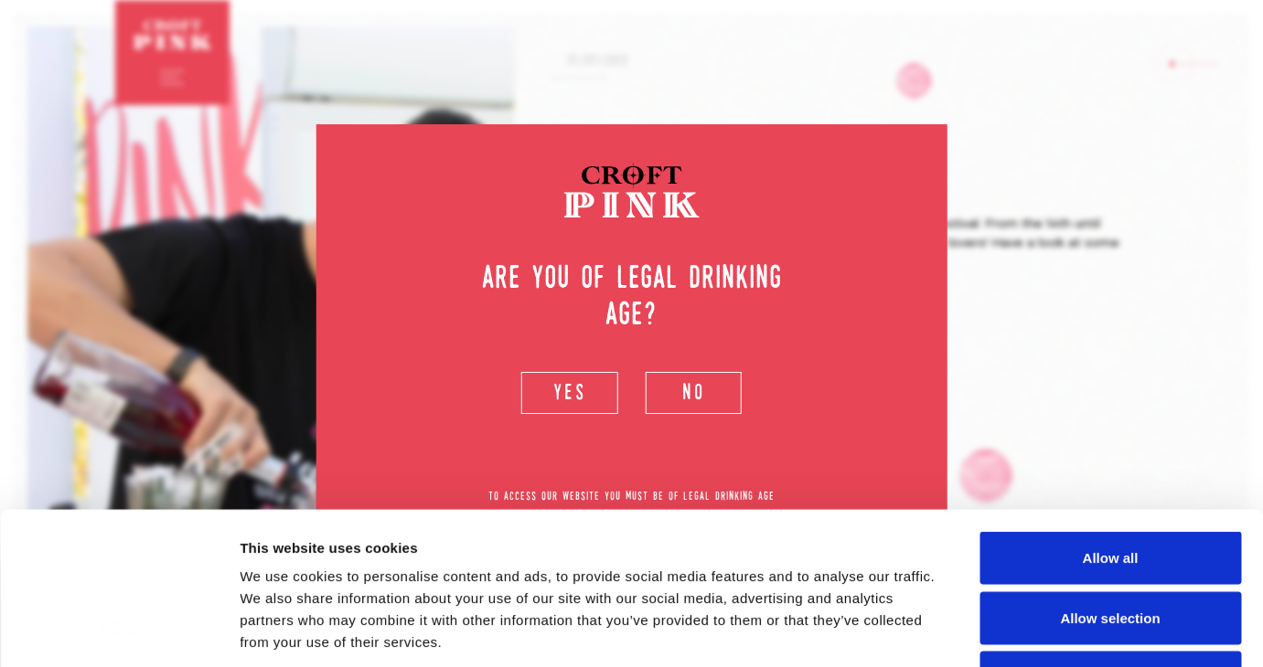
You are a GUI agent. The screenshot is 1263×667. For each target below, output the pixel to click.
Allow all (1111, 427)
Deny (1111, 547)
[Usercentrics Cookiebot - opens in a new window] (118, 631)
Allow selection (1110, 487)
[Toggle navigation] (172, 76)
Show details (959, 631)
